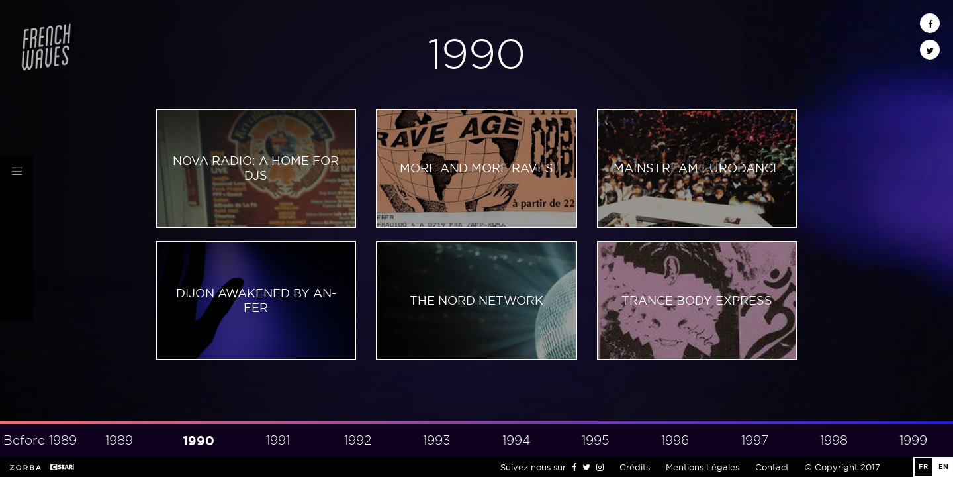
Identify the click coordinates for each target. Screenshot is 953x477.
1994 (516, 440)
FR (923, 466)
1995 (596, 440)
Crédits (634, 467)
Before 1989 (40, 440)
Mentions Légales (702, 467)
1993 (437, 440)
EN (943, 466)
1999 (913, 440)
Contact (772, 467)
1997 (754, 440)
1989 (119, 440)
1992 (357, 440)
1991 (278, 440)
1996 (675, 440)
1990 (198, 440)
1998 (834, 440)
